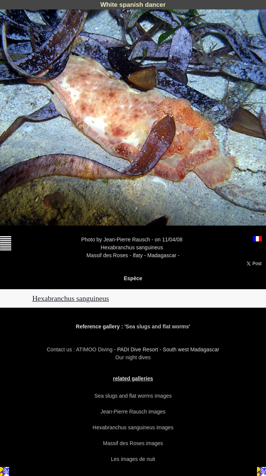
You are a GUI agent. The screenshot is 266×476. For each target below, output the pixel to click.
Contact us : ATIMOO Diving (80, 349)
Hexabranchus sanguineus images (133, 427)
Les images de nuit (133, 459)
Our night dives (132, 357)
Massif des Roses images (133, 443)
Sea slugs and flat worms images (133, 396)
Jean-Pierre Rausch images (133, 412)
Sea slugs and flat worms (157, 326)
